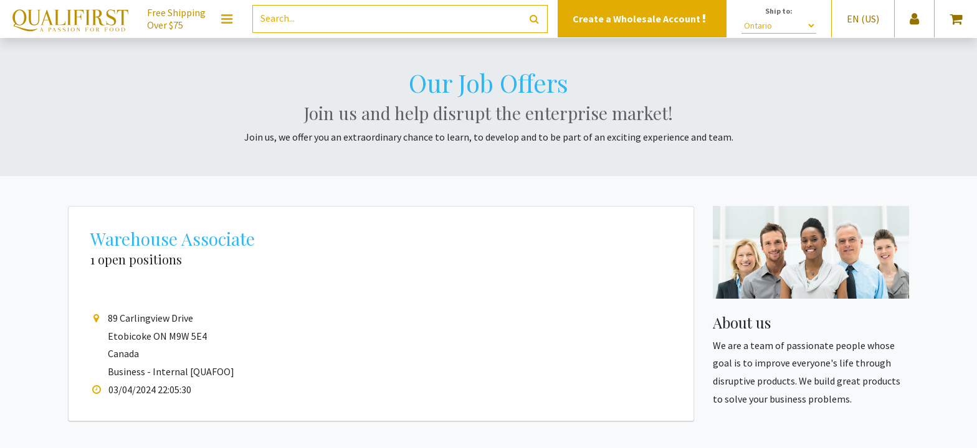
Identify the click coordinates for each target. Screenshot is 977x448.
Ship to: (779, 11)
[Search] (534, 19)
